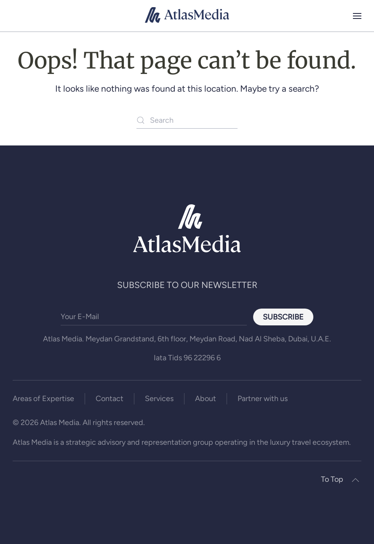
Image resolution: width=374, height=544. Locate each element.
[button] (357, 15)
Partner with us (263, 398)
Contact (109, 398)
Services (159, 398)
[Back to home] (187, 15)
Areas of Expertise (43, 398)
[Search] (187, 120)
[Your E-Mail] (154, 317)
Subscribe (283, 317)
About (205, 398)
